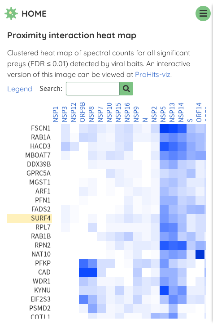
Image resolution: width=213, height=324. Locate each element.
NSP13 (172, 112)
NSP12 (73, 112)
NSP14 (181, 112)
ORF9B (82, 112)
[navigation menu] (203, 13)
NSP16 (127, 112)
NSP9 (136, 114)
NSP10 (109, 112)
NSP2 (154, 114)
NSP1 (55, 114)
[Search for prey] (126, 88)
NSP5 (163, 114)
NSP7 (100, 114)
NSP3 (64, 114)
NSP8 (91, 114)
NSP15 (118, 112)
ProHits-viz (152, 74)
